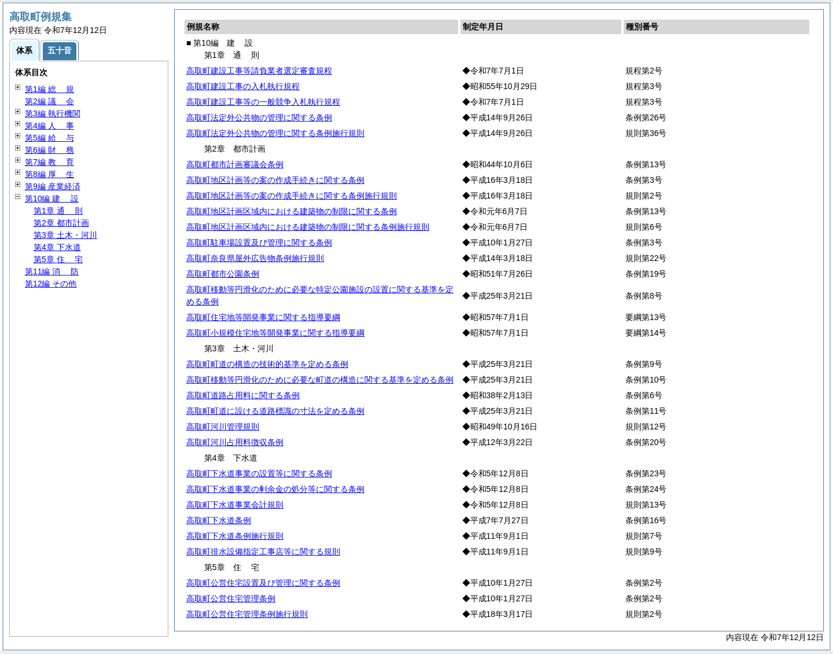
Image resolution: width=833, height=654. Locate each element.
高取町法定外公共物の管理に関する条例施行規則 (275, 133)
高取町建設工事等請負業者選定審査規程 (259, 70)
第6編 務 (49, 150)
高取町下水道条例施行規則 (234, 536)
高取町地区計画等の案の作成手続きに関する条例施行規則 (291, 195)
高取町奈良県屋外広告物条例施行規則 (255, 258)
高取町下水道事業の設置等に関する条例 (259, 473)
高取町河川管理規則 (222, 426)
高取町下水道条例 (218, 520)
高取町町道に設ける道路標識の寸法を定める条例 (275, 411)
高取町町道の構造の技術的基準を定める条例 (267, 364)
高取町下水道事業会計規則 (234, 504)
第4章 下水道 (57, 247)
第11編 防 (52, 271)
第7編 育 (49, 162)
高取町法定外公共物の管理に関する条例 (259, 117)
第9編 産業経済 (52, 186)
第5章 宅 (58, 259)
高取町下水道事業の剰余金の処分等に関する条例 (275, 489)
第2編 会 (49, 101)
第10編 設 (52, 198)
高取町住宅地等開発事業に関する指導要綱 (263, 317)
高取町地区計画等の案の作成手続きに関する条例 (275, 180)
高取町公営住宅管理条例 (230, 598)
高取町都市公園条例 (222, 273)
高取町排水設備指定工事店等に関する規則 (263, 551)
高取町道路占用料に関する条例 (243, 395)
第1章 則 (58, 210)
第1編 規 (49, 89)
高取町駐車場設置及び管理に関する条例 (259, 242)
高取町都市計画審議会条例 (234, 164)
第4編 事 (49, 125)
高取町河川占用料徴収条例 (234, 442)
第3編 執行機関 (52, 113)
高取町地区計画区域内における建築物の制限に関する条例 (291, 211)
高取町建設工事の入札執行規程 (243, 86)
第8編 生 (49, 174)
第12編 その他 (50, 283)
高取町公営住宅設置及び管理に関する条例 (263, 582)
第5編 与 (49, 137)
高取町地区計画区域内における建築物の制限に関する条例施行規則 (307, 227)
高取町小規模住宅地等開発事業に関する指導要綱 (275, 332)
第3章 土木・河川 (65, 235)
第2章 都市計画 (61, 222)
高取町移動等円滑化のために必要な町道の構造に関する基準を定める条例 (320, 379)
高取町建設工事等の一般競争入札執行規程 (263, 101)
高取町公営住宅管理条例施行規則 (247, 614)
